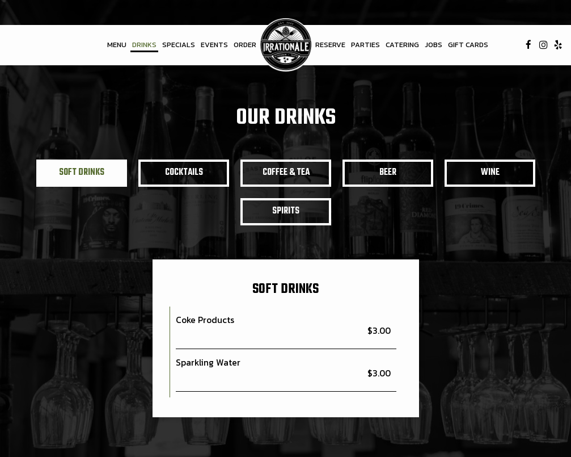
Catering (402, 44)
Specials (178, 44)
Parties (365, 44)
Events (214, 44)
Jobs (433, 44)
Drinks (144, 44)
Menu (116, 44)
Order (245, 44)
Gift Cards (468, 44)
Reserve (330, 44)
